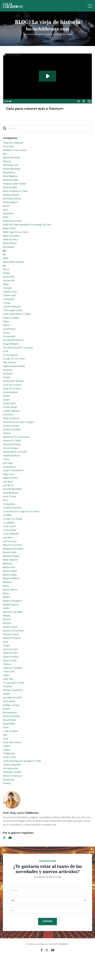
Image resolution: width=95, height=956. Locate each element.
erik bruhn (8, 373)
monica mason (10, 589)
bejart (5, 258)
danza (6, 325)
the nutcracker (10, 768)
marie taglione (10, 559)
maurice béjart (10, 574)
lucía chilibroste (11, 533)
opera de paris (10, 649)
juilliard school (10, 478)
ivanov (6, 459)
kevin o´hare (9, 496)
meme (6, 586)
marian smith (9, 552)
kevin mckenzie (10, 493)
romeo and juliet (11, 716)
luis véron (8, 537)
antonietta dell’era (12, 198)
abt (4, 154)
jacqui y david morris (13, 470)
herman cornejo (11, 425)
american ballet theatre (14, 183)
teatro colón (9, 757)
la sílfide (7, 515)
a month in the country (14, 150)
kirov (5, 500)
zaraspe (7, 783)
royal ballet (9, 723)
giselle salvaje (10, 407)
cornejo (6, 303)
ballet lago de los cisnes (15, 232)
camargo (7, 288)
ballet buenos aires (12, 221)
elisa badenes (9, 362)
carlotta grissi (10, 291)
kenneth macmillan (12, 489)
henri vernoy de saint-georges (18, 422)
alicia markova (10, 176)
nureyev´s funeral (12, 638)
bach (5, 210)
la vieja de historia (12, 519)
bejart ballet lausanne (13, 262)
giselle (6, 399)
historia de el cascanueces (16, 437)
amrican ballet (10, 187)
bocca (6, 269)
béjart (5, 284)
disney (6, 332)
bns (4, 265)
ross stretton (9, 720)
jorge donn (8, 474)
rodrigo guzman (11, 705)
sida (5, 735)
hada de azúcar (11, 418)
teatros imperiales (12, 764)
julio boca (8, 481)
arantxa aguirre (10, 202)
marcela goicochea (12, 545)
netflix (6, 608)
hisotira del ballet (12, 429)
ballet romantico (11, 236)
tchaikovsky (9, 753)
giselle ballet (9, 403)
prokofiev (7, 686)
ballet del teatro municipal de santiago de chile (27, 224)
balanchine (8, 213)
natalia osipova (11, 604)
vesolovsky (8, 779)
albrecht (7, 161)
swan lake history (12, 742)
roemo (6, 708)
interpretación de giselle (15, 451)
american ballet (10, 180)
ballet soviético (10, 239)
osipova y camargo (12, 668)
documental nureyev (13, 340)
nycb (5, 642)
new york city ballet (13, 612)
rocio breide (9, 701)
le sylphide (8, 522)
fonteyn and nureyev (13, 381)
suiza (5, 738)
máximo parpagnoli (12, 601)
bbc (5, 250)
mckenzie (7, 582)
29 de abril (8, 146)
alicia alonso (9, 172)
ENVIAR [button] (47, 921)
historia (6, 433)
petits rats (8, 679)
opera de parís (10, 653)
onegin (6, 645)
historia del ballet (12, 444)
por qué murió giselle (13, 682)
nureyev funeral (11, 634)
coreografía (8, 299)
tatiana (6, 750)
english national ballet (14, 366)
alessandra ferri (10, 165)
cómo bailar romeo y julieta (17, 314)
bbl (4, 254)
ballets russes (10, 243)
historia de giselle (12, 440)
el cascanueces (10, 355)
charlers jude (9, 295)
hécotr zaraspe (10, 448)
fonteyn (7, 377)
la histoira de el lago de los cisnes (21, 511)
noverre (7, 619)
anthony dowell (11, 195)
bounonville (8, 276)
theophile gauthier (12, 772)
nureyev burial (10, 627)
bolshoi (6, 273)
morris (6, 593)
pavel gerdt (8, 671)
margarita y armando (13, 548)
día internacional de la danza (18, 347)
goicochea (8, 414)
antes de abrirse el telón (15, 191)
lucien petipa (9, 530)
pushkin (6, 694)
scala (5, 727)
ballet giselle (9, 228)
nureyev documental (13, 630)
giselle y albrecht (11, 411)
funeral (6, 396)
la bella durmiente (12, 507)
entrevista (8, 370)
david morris (9, 329)
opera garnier (10, 660)
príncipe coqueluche (13, 690)
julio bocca (8, 485)
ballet (5, 217)
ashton (6, 206)
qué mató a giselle (12, 697)
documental (9, 336)
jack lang (7, 463)
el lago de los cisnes (14, 358)
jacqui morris (9, 466)
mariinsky (7, 563)
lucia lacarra (9, 526)
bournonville (9, 280)
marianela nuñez (11, 556)
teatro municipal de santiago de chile (22, 761)
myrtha (6, 597)
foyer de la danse (12, 385)
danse (6, 321)
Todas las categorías (13, 142)
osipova (7, 664)
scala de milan (10, 731)
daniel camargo (11, 317)
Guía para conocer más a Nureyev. (35, 108)
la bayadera (9, 504)
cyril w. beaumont (12, 306)
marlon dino (9, 567)
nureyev (7, 623)
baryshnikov (9, 247)
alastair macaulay (11, 157)
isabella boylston (11, 455)
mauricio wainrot (11, 578)
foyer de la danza (12, 388)
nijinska (6, 615)
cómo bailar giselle (12, 310)
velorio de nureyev (12, 776)
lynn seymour (10, 541)
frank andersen (10, 392)
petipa (6, 675)
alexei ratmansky (11, 168)
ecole (5, 351)
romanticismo (10, 712)
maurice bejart (10, 571)
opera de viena (10, 656)
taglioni (7, 746)
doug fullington (10, 344)
